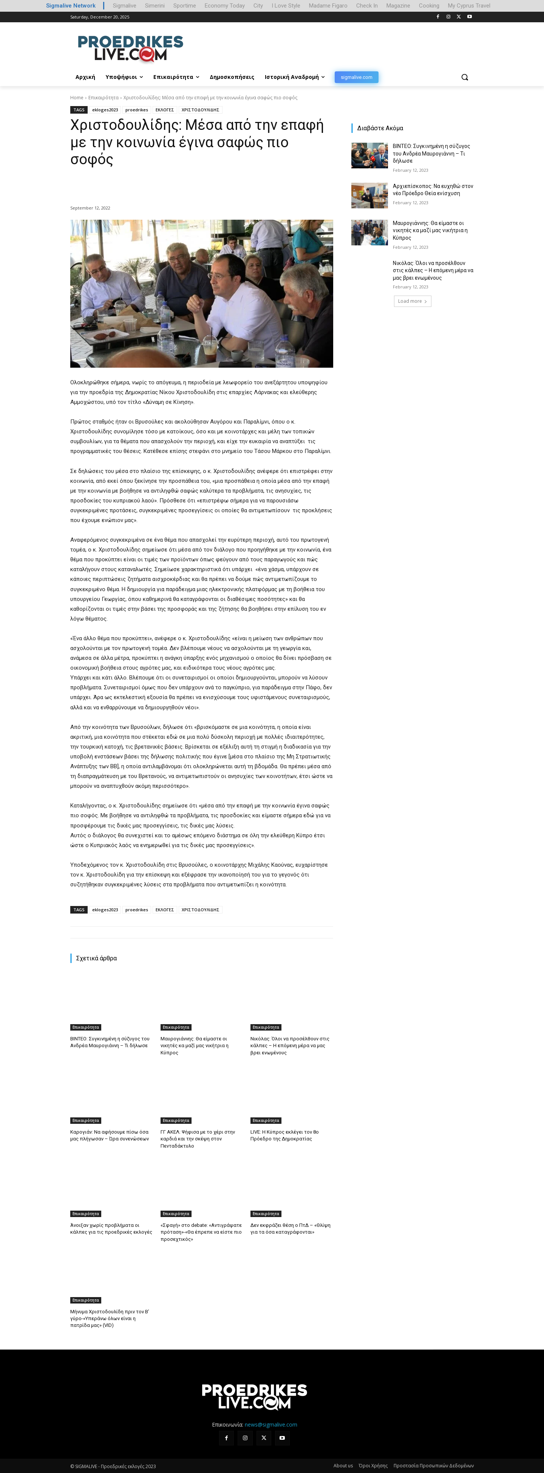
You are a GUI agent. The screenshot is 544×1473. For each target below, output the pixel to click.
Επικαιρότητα (103, 97)
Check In (367, 5)
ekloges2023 (105, 109)
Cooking (429, 5)
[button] (465, 77)
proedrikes (136, 109)
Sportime (184, 5)
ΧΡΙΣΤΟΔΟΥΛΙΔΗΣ (200, 109)
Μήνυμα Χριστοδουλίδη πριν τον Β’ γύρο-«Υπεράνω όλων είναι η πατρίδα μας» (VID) (109, 1318)
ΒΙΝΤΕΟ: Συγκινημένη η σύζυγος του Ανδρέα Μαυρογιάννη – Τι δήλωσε (431, 153)
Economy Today (225, 5)
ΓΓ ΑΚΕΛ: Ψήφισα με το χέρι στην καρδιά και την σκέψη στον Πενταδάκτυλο (198, 1138)
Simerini (155, 5)
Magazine (398, 5)
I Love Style (286, 5)
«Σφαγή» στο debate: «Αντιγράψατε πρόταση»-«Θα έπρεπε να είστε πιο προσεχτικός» (201, 1231)
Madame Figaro (328, 5)
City (258, 5)
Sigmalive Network (71, 5)
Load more (412, 301)
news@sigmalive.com (271, 1423)
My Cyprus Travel (469, 5)
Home (76, 97)
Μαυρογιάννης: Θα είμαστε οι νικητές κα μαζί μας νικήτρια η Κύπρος (195, 1045)
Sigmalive (124, 5)
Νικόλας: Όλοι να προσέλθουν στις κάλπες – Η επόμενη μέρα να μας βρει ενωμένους (289, 1045)
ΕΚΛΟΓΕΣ (165, 109)
